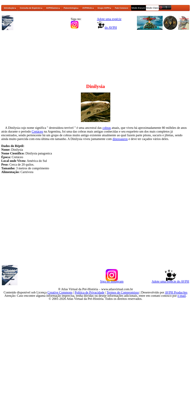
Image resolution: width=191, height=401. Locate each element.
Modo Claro (152, 8)
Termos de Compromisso (123, 292)
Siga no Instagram (111, 280)
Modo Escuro (138, 8)
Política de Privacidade (89, 292)
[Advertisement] (95, 55)
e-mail (182, 295)
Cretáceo (37, 131)
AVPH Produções (176, 292)
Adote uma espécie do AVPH (170, 280)
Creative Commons (59, 292)
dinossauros (120, 139)
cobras (106, 127)
